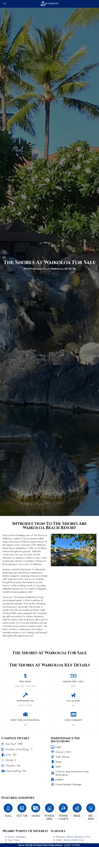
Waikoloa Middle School (73, 840)
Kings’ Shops (13, 840)
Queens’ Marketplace (17, 836)
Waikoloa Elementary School (78, 836)
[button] (55, 550)
